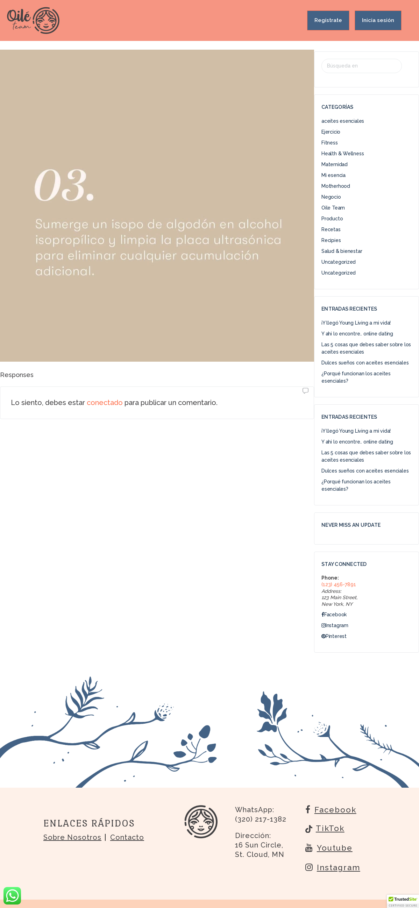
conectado (105, 402)
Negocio (331, 197)
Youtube (329, 847)
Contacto (127, 837)
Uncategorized (338, 262)
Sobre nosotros (72, 837)
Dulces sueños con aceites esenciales (365, 363)
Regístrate (328, 20)
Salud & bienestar (341, 251)
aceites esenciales (342, 121)
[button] (403, 901)
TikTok (325, 829)
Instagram (334, 625)
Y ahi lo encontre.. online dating (357, 333)
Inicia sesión (378, 20)
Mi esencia (333, 175)
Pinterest (334, 636)
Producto (332, 218)
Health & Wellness (342, 153)
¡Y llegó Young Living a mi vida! (356, 323)
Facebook (334, 614)
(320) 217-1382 (260, 819)
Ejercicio (330, 132)
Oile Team (333, 208)
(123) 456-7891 (338, 584)
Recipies (331, 240)
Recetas (331, 229)
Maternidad (334, 164)
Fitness (329, 143)
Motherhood (335, 186)
